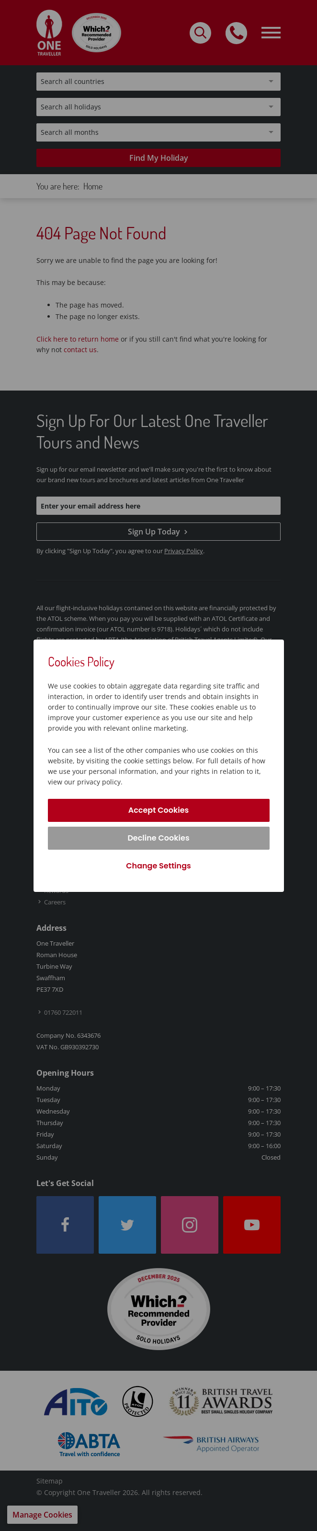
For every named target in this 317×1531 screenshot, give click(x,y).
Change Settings (158, 865)
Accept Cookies (158, 810)
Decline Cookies (158, 837)
